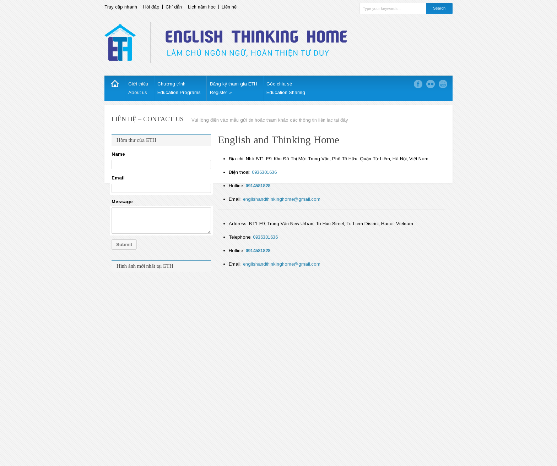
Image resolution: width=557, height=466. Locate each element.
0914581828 (257, 185)
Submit (124, 244)
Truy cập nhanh (120, 7)
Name (118, 154)
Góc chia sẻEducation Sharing (285, 88)
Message (122, 201)
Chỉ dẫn (174, 7)
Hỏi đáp (151, 7)
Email (118, 178)
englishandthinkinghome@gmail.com (281, 199)
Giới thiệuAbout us (138, 88)
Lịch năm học (202, 7)
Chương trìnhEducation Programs (179, 88)
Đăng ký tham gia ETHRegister (233, 88)
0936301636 (264, 172)
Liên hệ (229, 7)
